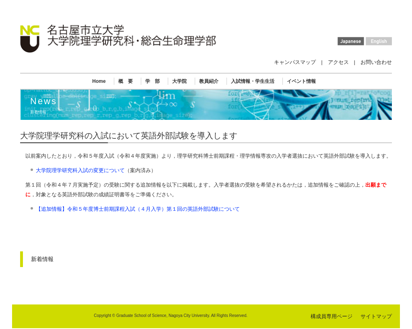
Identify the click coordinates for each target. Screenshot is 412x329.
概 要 (125, 81)
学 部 (152, 81)
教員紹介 (208, 81)
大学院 (179, 81)
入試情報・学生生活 (252, 81)
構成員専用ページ (331, 316)
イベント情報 (301, 81)
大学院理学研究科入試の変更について (80, 170)
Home (98, 81)
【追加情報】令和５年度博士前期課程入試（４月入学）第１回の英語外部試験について (138, 209)
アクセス (338, 62)
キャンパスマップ (295, 62)
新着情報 (42, 259)
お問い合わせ (376, 62)
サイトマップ (376, 316)
